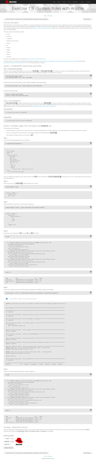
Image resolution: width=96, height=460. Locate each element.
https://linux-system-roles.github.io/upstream (42, 28)
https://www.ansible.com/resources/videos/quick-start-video (16, 62)
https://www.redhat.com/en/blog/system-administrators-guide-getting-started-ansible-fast (57, 61)
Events (69, 1)
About (59, 1)
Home (54, 1)
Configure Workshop (8, 447)
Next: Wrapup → (87, 19)
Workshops (76, 1)
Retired (89, 1)
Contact (64, 1)
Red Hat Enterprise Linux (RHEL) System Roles (36, 59)
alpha (83, 1)
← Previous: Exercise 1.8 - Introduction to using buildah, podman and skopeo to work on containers (26, 19)
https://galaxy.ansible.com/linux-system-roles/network (44, 106)
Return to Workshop (48, 15)
